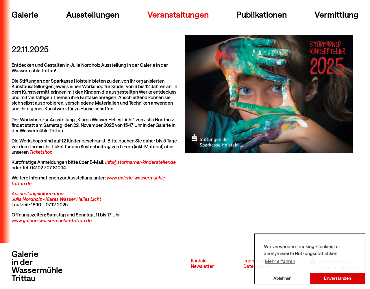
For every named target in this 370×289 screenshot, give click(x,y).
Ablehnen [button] (282, 278)
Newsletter (202, 266)
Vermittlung (336, 14)
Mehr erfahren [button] (280, 261)
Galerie (25, 14)
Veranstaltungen (178, 14)
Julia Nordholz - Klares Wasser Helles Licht (56, 199)
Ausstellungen (92, 14)
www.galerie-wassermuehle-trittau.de (52, 220)
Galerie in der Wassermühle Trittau (37, 266)
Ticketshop (41, 152)
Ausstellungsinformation (37, 193)
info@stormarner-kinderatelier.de (140, 162)
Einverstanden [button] (337, 278)
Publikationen (261, 14)
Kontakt (199, 260)
